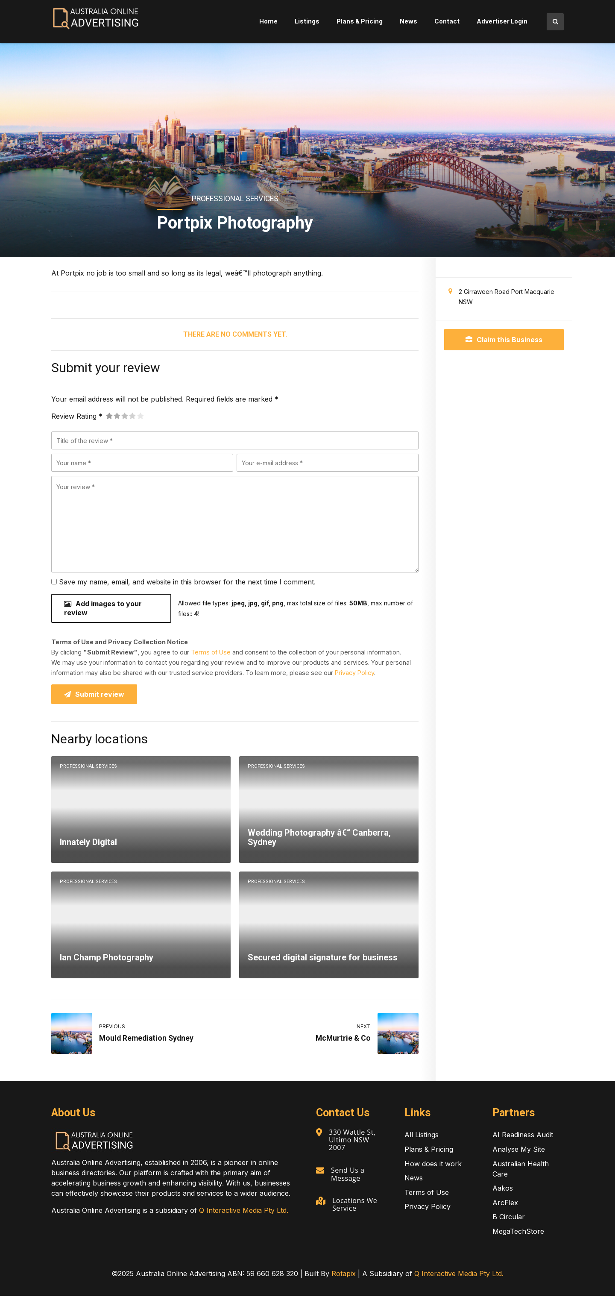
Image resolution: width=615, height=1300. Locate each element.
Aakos (502, 1192)
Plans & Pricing (360, 21)
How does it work (433, 1168)
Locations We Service (356, 1206)
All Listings (421, 1139)
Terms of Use (211, 654)
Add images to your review (103, 609)
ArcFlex (505, 1207)
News (408, 21)
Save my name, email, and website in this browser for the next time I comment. (187, 582)
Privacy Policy (354, 675)
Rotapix (343, 1278)
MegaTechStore (518, 1235)
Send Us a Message (349, 1177)
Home (268, 21)
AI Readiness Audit (522, 1139)
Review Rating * (76, 416)
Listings (307, 21)
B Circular (508, 1221)
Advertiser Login (502, 21)
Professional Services (235, 198)
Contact (447, 21)
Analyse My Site (518, 1153)
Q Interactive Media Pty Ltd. (243, 1214)
